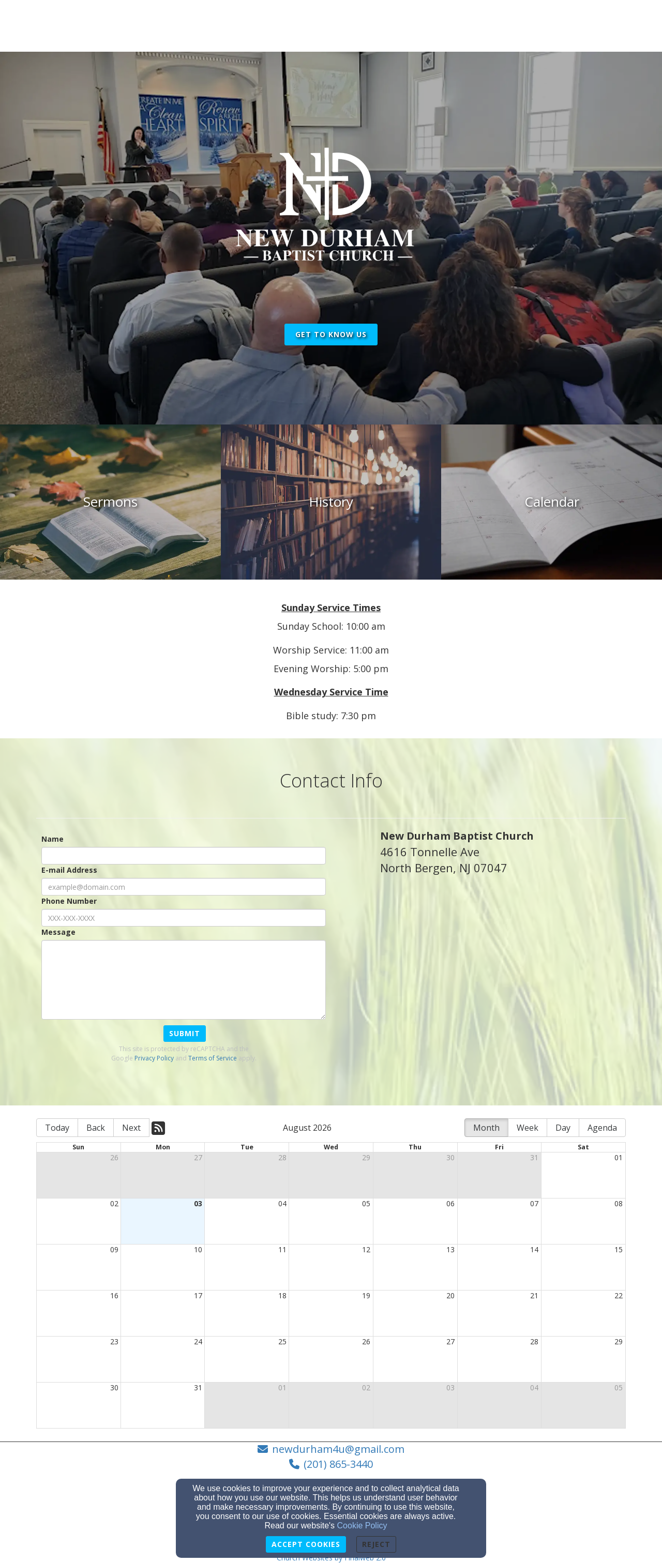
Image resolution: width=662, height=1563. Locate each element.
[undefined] (110, 502)
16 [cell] (114, 1295)
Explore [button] (467, 21)
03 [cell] (198, 1203)
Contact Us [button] (524, 21)
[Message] (183, 980)
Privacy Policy (154, 1058)
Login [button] (606, 21)
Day (562, 1127)
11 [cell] (282, 1249)
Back (95, 1127)
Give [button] (571, 21)
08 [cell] (618, 1203)
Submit (184, 1033)
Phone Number (69, 901)
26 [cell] (114, 1157)
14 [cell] (534, 1249)
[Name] (183, 855)
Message (58, 932)
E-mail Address (69, 870)
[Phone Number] (183, 918)
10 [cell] (198, 1249)
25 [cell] (282, 1341)
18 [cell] (282, 1295)
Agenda (602, 1127)
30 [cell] (450, 1157)
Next (131, 1127)
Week (527, 1127)
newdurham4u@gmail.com (338, 1449)
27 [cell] (198, 1157)
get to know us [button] (331, 334)
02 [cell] (114, 1203)
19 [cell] (366, 1295)
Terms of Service (212, 1058)
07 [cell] (534, 1203)
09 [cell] (114, 1249)
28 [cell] (282, 1157)
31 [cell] (534, 1157)
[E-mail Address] (183, 887)
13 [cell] (450, 1249)
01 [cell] (618, 1157)
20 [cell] (450, 1295)
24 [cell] (198, 1341)
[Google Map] (503, 996)
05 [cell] (366, 1203)
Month (486, 1127)
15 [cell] (618, 1249)
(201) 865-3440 (338, 1464)
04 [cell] (282, 1203)
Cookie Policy (362, 1525)
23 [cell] (114, 1341)
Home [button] (422, 21)
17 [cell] (198, 1295)
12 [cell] (366, 1249)
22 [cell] (618, 1295)
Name (52, 839)
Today (57, 1127)
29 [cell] (366, 1157)
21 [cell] (534, 1295)
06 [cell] (450, 1203)
